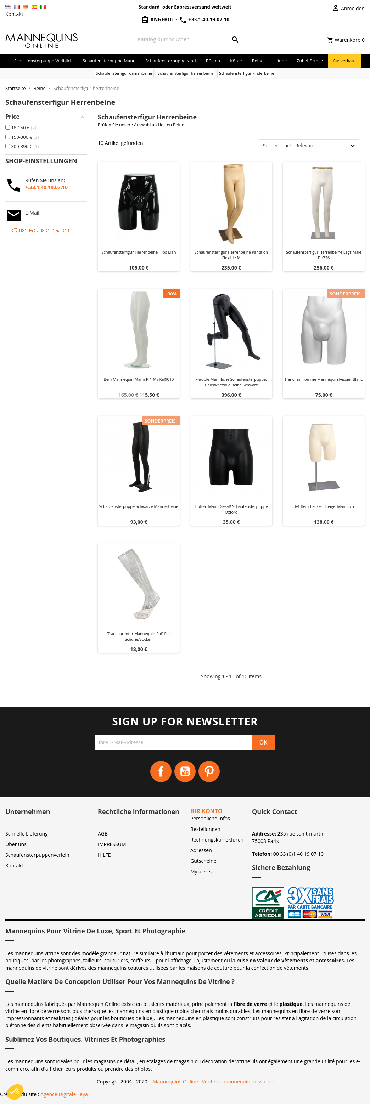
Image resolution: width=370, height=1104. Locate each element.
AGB (103, 833)
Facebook (161, 771)
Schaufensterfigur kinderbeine (246, 73)
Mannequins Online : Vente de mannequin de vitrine (213, 1081)
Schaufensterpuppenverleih (37, 854)
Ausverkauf (344, 61)
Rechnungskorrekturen (216, 839)
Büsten (213, 61)
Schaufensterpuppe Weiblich (43, 61)
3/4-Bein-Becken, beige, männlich (323, 506)
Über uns (16, 844)
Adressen (201, 850)
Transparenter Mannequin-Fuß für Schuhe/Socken (138, 636)
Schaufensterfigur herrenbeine (185, 73)
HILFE (104, 854)
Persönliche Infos (210, 818)
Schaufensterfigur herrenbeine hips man (138, 252)
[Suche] (187, 39)
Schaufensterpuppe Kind (171, 61)
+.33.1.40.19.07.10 (46, 187)
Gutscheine (203, 860)
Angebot (158, 19)
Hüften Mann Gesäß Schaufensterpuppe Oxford (231, 509)
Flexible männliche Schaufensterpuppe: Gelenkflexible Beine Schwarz (231, 382)
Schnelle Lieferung (26, 833)
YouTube (185, 771)
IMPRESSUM (112, 844)
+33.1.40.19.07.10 (204, 19)
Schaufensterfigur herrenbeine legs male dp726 (323, 254)
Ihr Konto (206, 811)
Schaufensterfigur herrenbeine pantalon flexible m (231, 254)
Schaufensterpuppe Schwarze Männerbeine (138, 506)
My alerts (201, 871)
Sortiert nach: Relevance (290, 145)
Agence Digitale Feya (64, 1094)
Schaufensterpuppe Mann (109, 61)
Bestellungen (205, 829)
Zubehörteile (310, 61)
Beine (258, 61)
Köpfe (236, 61)
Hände (280, 61)
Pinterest (209, 771)
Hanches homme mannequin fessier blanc (324, 379)
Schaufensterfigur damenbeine (124, 73)
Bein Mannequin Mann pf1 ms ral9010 (139, 379)
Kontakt (14, 14)
